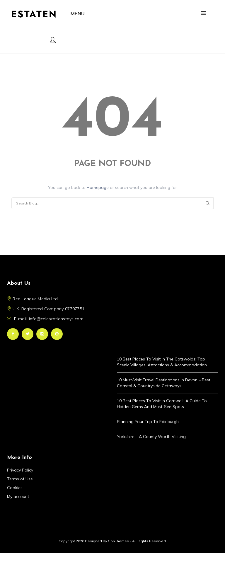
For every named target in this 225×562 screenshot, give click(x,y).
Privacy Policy (20, 470)
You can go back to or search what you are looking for (112, 187)
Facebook (13, 334)
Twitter (27, 334)
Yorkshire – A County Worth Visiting (151, 436)
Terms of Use (20, 479)
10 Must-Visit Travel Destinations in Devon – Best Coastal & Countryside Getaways (163, 382)
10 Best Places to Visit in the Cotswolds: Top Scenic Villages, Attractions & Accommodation (162, 362)
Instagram (42, 334)
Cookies (15, 487)
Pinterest (57, 334)
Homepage (98, 187)
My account (18, 496)
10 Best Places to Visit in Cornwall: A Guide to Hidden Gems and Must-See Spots (162, 403)
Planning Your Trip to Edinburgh (148, 421)
